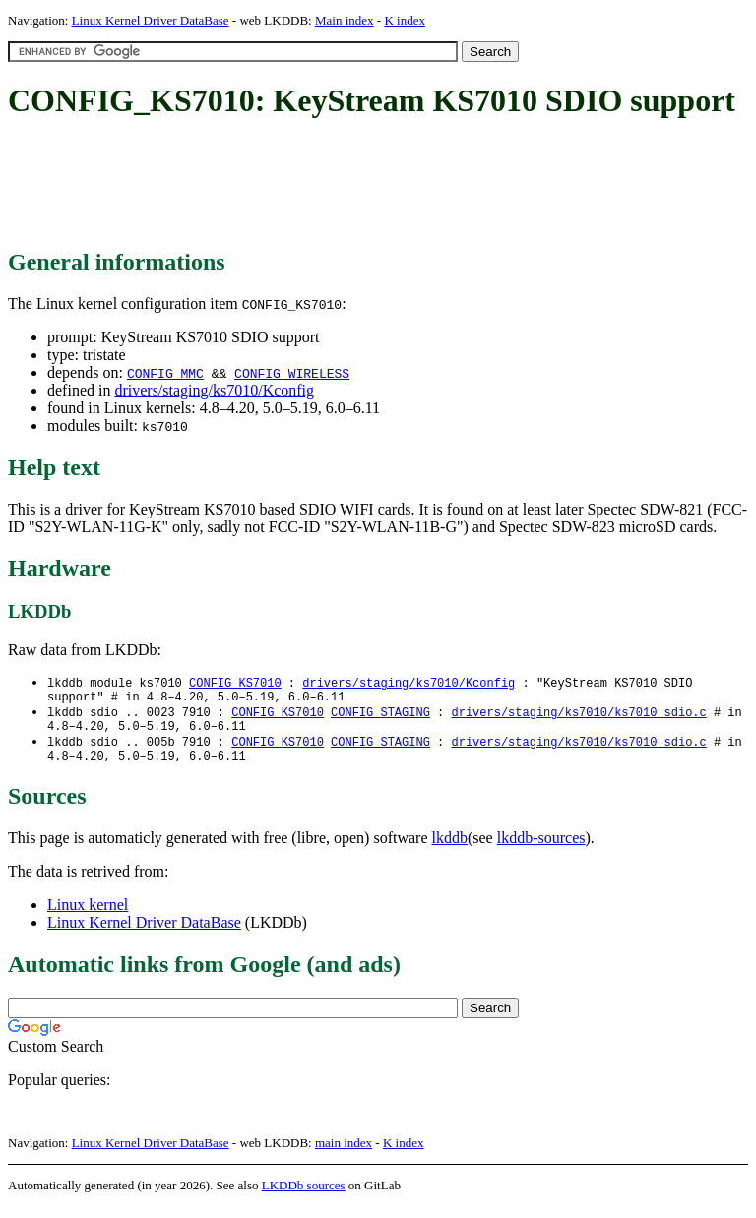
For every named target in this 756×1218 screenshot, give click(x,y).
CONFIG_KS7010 (235, 683)
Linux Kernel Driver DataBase (150, 20)
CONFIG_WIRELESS (291, 373)
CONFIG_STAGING (380, 716)
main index (343, 1154)
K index (404, 20)
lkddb (450, 849)
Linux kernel (87, 916)
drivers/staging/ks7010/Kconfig (214, 390)
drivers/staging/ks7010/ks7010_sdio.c (578, 716)
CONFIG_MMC (165, 373)
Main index (344, 20)
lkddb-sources (541, 849)
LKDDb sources (304, 1196)
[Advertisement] (366, 185)
